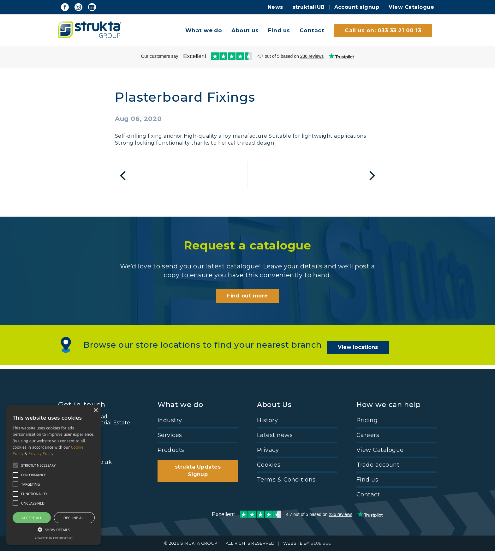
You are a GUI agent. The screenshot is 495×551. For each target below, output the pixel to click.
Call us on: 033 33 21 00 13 (383, 30)
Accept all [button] (31, 517)
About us (245, 30)
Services (170, 435)
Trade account (377, 464)
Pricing (367, 420)
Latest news (275, 435)
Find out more (247, 302)
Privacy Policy (40, 453)
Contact (312, 30)
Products (171, 449)
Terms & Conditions (286, 479)
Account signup (356, 7)
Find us (279, 30)
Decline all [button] (74, 517)
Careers (367, 435)
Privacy (268, 449)
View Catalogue (411, 7)
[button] (54, 529)
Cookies (268, 464)
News (275, 7)
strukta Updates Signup (198, 470)
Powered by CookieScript (54, 538)
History (267, 420)
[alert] (53, 475)
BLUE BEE (320, 543)
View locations (362, 350)
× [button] (95, 410)
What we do (203, 30)
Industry (170, 420)
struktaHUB (309, 7)
